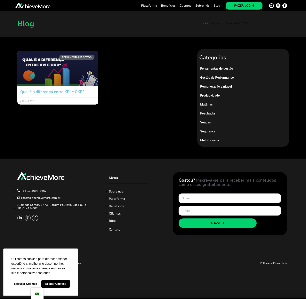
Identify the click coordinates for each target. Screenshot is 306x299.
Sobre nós (202, 6)
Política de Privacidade (273, 263)
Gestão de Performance (217, 77)
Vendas (205, 122)
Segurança (207, 131)
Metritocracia (209, 140)
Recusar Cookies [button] (25, 283)
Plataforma (149, 6)
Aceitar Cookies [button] (55, 283)
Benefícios (168, 6)
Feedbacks (207, 113)
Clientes (185, 6)
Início (206, 23)
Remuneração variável (216, 86)
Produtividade (210, 95)
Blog (216, 6)
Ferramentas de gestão (216, 68)
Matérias (206, 104)
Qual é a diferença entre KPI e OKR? (52, 92)
